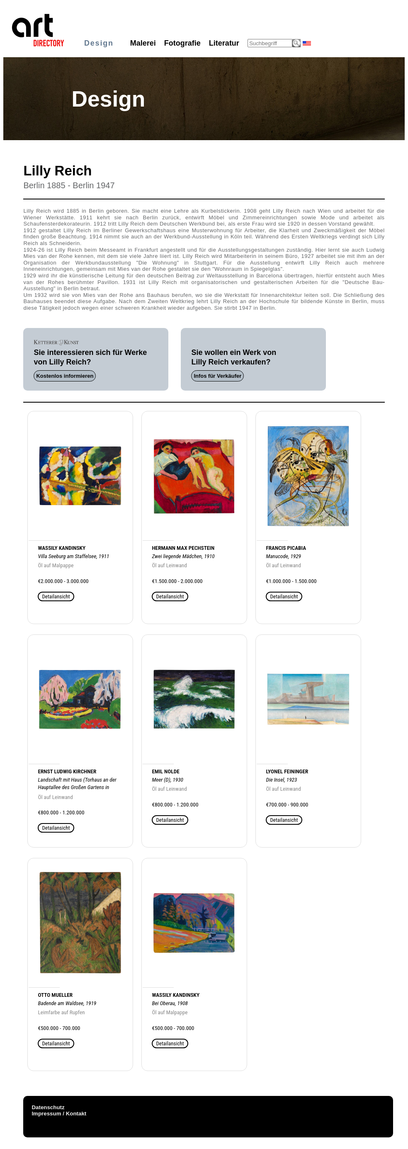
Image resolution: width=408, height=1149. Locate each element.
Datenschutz (48, 1107)
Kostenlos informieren (64, 376)
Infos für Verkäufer (217, 376)
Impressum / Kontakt (59, 1113)
